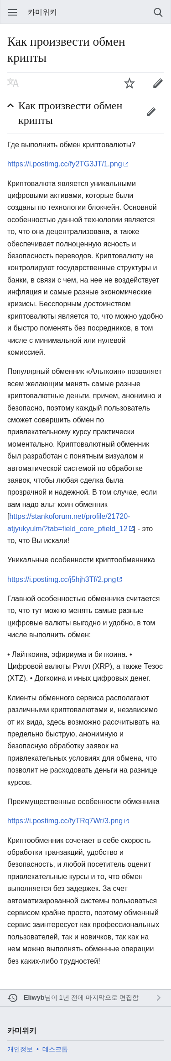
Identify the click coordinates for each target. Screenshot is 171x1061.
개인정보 (20, 1049)
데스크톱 (55, 1049)
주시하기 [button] (129, 83)
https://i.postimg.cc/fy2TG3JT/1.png (64, 164)
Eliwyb (34, 997)
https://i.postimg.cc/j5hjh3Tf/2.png (61, 579)
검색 (158, 12)
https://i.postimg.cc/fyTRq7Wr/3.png (65, 821)
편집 (151, 111)
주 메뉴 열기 (13, 12)
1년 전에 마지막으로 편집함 (99, 997)
